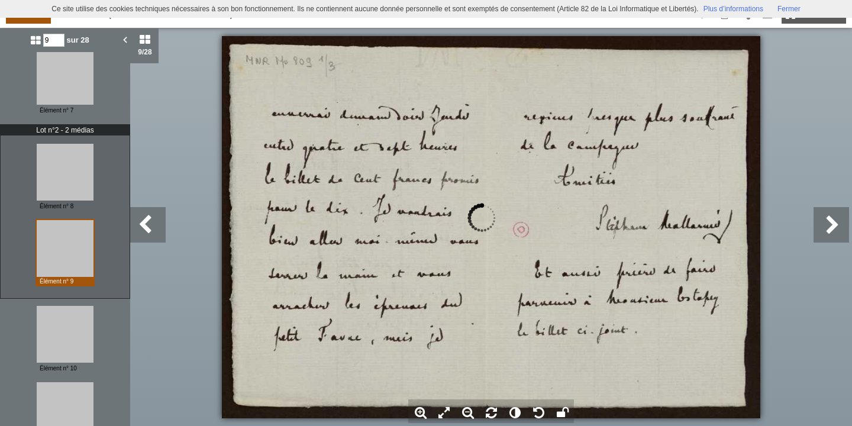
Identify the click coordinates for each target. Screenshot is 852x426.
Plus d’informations (733, 9)
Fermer (789, 9)
